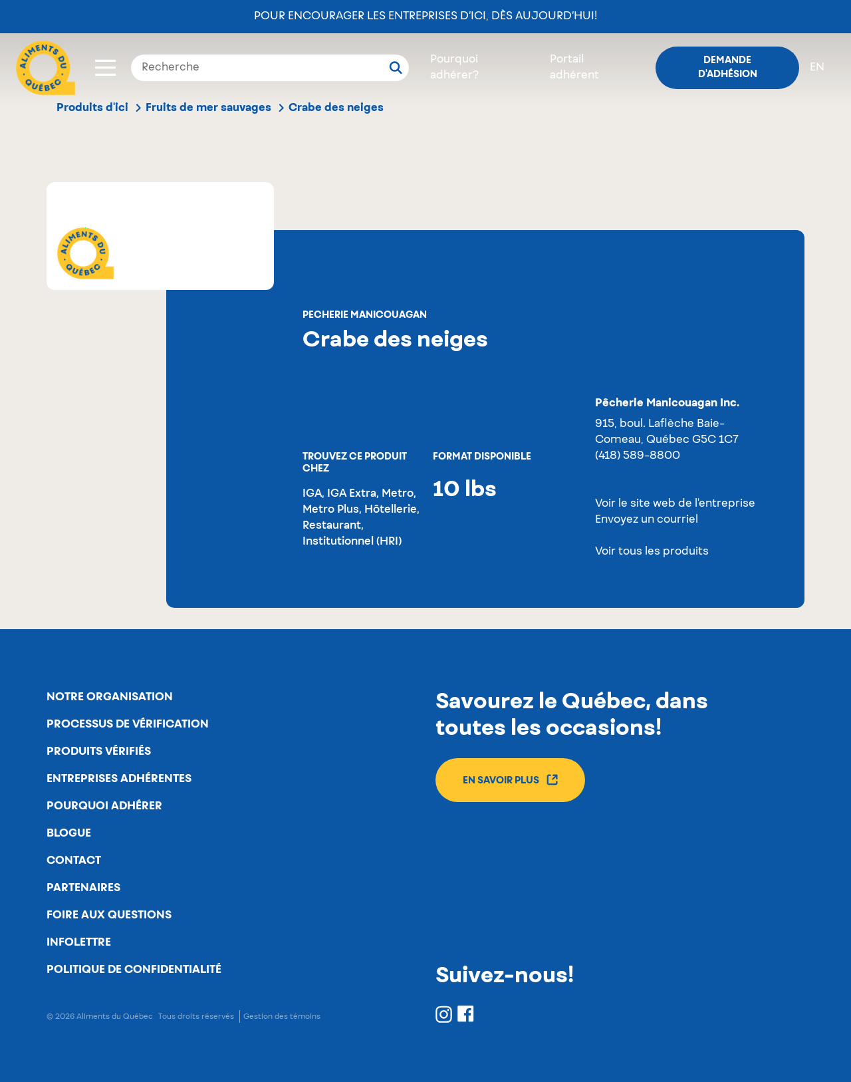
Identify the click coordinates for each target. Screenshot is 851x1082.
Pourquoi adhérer (104, 806)
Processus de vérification (128, 724)
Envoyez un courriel (646, 520)
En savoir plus (510, 779)
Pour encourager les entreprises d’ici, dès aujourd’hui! (425, 16)
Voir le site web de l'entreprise (675, 504)
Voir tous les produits (652, 552)
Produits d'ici (92, 107)
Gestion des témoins (281, 1016)
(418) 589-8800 (637, 456)
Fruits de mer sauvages (208, 107)
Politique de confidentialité (134, 969)
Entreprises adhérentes (119, 778)
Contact (74, 860)
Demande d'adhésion (727, 67)
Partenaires (83, 887)
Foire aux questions (109, 915)
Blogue (69, 833)
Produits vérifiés (99, 751)
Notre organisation (110, 697)
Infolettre (79, 942)
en (817, 68)
